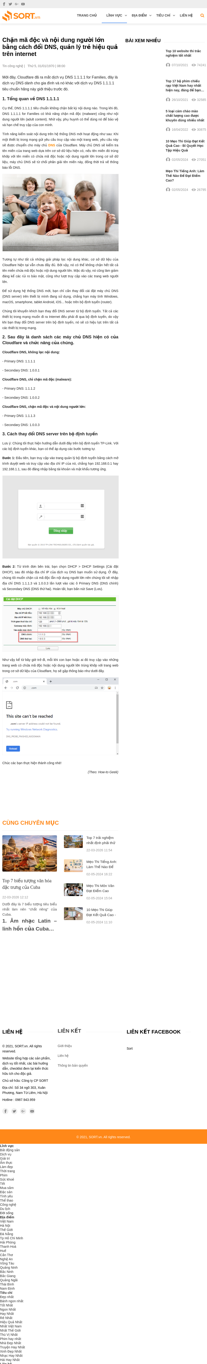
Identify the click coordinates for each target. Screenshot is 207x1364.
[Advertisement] (60, 967)
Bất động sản (10, 1150)
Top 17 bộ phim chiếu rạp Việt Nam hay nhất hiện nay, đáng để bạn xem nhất (183, 86)
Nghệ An (6, 1259)
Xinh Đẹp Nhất (11, 1352)
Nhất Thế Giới (10, 1331)
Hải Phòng (7, 1242)
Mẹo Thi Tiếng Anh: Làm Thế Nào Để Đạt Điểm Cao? (101, 867)
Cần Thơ (6, 1255)
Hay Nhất (7, 1314)
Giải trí (5, 1159)
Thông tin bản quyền (73, 1065)
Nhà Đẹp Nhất (10, 1343)
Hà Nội (5, 1226)
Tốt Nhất (6, 1305)
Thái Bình (7, 1284)
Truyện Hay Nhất (12, 1347)
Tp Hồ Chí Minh (11, 1238)
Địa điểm (141, 15)
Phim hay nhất (10, 1339)
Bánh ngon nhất (11, 1301)
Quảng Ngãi (9, 1280)
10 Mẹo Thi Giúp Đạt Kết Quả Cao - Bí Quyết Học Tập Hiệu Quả (185, 146)
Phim (3, 1175)
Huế (3, 1251)
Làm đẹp (6, 1167)
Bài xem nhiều (143, 40)
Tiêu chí (165, 15)
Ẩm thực (6, 1163)
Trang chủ (87, 15)
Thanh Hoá (8, 1247)
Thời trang (7, 1171)
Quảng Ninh (9, 1268)
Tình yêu (6, 1196)
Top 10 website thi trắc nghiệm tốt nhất (183, 53)
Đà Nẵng (6, 1234)
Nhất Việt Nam (10, 1326)
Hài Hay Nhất (10, 1360)
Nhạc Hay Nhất (11, 1356)
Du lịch (5, 1209)
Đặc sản (6, 1192)
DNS (51, 145)
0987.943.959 (25, 1100)
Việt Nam (7, 1221)
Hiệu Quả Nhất (11, 1322)
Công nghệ (8, 1205)
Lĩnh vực (116, 15)
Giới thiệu (65, 1046)
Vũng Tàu (7, 1263)
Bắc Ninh (7, 1272)
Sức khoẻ (7, 1180)
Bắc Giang (7, 1276)
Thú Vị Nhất (9, 1335)
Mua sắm (7, 1188)
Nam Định (7, 1289)
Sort (130, 1049)
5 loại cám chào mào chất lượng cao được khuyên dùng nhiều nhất (185, 116)
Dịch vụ (5, 1154)
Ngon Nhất (8, 1310)
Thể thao (6, 1201)
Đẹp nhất (7, 1297)
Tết (2, 1184)
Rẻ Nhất (6, 1318)
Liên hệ (186, 15)
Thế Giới (6, 1230)
